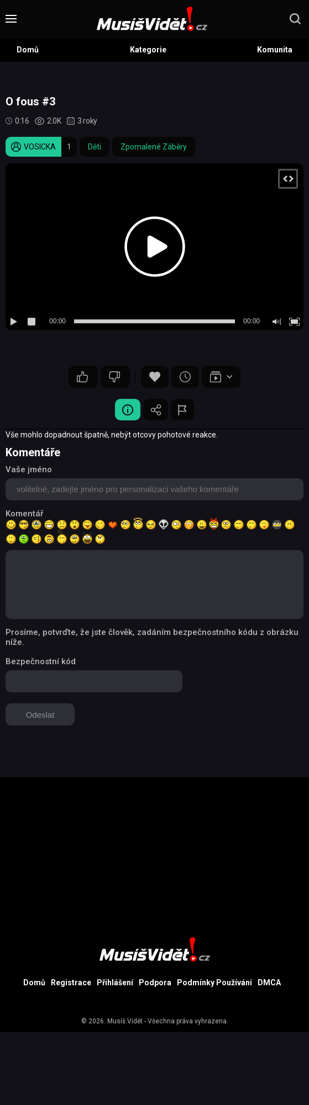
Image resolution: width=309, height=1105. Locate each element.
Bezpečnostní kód (41, 662)
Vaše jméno (29, 470)
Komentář (24, 514)
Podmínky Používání (214, 983)
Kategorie (148, 49)
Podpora (155, 983)
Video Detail (125, 409)
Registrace (71, 983)
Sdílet (155, 409)
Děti (94, 146)
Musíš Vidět (125, 1022)
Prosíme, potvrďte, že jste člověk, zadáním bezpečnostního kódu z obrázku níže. (152, 638)
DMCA (269, 983)
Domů (28, 49)
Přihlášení (115, 983)
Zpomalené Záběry (154, 146)
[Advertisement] (154, 855)
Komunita (274, 49)
